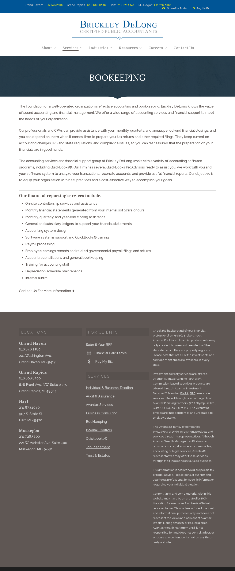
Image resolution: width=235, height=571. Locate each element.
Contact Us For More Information (47, 291)
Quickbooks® (96, 429)
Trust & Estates (98, 446)
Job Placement (98, 437)
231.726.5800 (162, 5)
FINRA (184, 383)
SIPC (192, 383)
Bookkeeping (96, 412)
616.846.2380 (54, 5)
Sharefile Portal (173, 8)
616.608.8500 (96, 5)
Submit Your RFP (99, 335)
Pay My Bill (201, 8)
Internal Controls (99, 420)
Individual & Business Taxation (109, 378)
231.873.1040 (126, 5)
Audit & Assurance (100, 387)
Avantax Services (99, 395)
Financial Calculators (106, 343)
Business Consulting (101, 403)
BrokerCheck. (193, 325)
